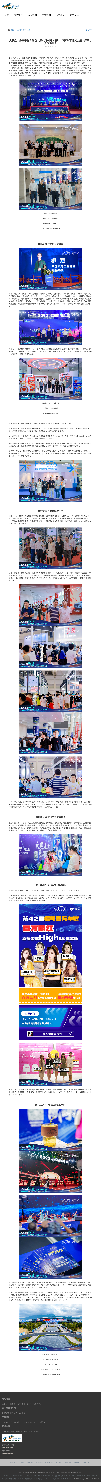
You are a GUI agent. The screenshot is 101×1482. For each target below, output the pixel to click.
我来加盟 (67, 1462)
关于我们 (5, 1413)
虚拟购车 (33, 1422)
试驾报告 (60, 15)
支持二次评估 (34, 1431)
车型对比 (17, 1422)
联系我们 (13, 1413)
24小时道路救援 (8, 1431)
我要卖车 (13, 1404)
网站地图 (6, 1399)
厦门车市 (18, 15)
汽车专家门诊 (7, 1422)
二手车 (29, 1404)
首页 (6, 15)
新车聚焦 (74, 15)
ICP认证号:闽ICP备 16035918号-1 (86, 1479)
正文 (28, 30)
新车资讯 (21, 1404)
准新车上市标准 (21, 1431)
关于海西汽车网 (9, 1408)
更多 (87, 30)
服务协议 (76, 1462)
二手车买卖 (42, 1422)
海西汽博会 (37, 1404)
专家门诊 (30, 1462)
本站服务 (6, 1417)
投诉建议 (21, 1413)
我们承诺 (6, 1426)
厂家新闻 (46, 15)
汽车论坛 (39, 1462)
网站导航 (86, 1462)
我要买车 (5, 1404)
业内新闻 (32, 15)
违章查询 (25, 1422)
